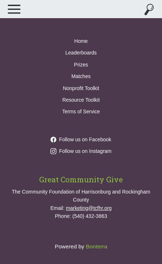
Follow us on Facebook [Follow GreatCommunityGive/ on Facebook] (80, 139)
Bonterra (96, 246)
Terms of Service (81, 111)
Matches (81, 76)
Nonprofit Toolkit (81, 88)
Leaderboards (80, 53)
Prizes (81, 65)
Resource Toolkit (81, 100)
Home (81, 41)
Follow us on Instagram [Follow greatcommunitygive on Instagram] (81, 151)
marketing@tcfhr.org (89, 208)
